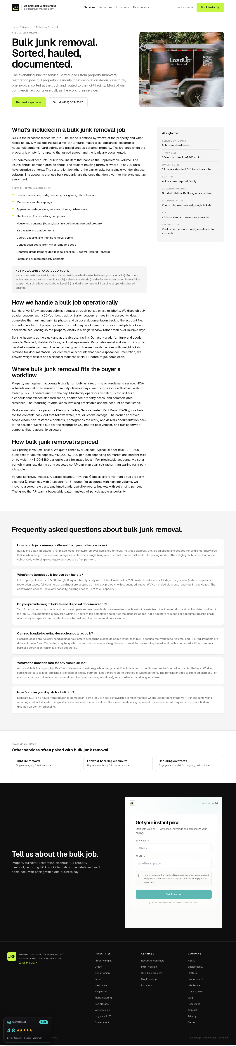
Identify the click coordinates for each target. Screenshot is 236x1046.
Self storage (102, 1004)
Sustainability (195, 967)
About (191, 961)
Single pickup (149, 979)
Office (98, 967)
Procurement (195, 979)
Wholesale (194, 985)
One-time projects (151, 973)
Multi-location (149, 967)
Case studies (195, 992)
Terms (191, 1023)
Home (15, 27)
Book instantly (210, 7)
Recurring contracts (152, 961)
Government (102, 1023)
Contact (192, 1010)
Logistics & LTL (103, 1016)
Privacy (192, 1016)
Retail (98, 979)
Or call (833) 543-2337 (68, 102)
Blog (190, 998)
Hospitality (101, 992)
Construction (102, 973)
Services (89, 7)
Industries (105, 7)
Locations (122, 7)
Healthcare (101, 985)
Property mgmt (103, 961)
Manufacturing (103, 998)
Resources (141, 7)
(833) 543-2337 (185, 7)
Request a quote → (28, 102)
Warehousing (102, 1010)
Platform (192, 973)
